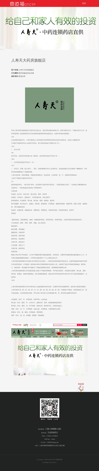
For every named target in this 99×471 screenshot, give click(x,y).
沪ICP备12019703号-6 (49, 462)
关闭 (84, 3)
